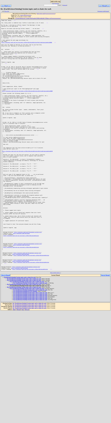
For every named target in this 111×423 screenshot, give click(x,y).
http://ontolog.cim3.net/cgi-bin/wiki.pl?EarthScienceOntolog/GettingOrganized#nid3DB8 (26, 47)
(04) (43, 30)
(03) (21, 27)
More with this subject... (55, 323)
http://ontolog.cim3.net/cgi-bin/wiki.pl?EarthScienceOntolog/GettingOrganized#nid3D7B (27, 177)
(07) (34, 51)
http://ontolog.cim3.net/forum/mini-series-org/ (28, 274)
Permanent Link (101, 11)
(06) (55, 47)
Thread (104, 5)
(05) (11, 41)
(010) (38, 66)
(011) (6, 72)
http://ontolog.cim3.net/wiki (21, 276)
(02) (47, 23)
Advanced (65, 5)
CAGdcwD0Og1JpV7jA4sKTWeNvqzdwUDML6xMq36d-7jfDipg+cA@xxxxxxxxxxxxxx (38, 18)
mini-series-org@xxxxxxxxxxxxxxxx (46, 13)
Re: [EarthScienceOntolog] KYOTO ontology (25, 341)
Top (53, 3)
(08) (13, 55)
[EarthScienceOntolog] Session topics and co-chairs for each (20, 327)
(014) (51, 319)
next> (9, 5)
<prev (2, 5)
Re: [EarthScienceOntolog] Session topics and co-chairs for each (24, 329)
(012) (38, 79)
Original (107, 11)
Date (6, 5)
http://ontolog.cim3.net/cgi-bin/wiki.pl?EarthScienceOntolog (21, 279)
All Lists (57, 3)
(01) (14, 20)
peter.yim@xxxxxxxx (25, 15)
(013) (5, 312)
